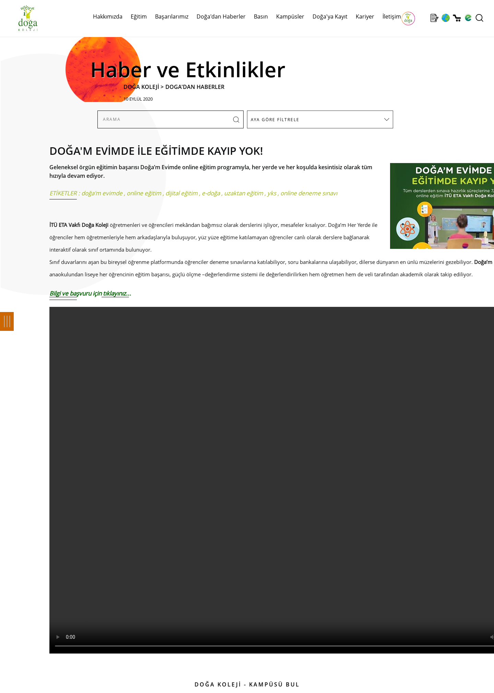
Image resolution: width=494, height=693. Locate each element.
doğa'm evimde (101, 193)
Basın (261, 16)
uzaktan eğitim (243, 193)
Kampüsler (290, 16)
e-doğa (211, 193)
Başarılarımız (171, 16)
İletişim (392, 16)
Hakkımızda (107, 16)
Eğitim (139, 16)
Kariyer (365, 16)
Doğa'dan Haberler (221, 16)
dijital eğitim (181, 193)
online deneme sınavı (308, 193)
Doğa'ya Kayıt (330, 16)
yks (271, 193)
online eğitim (144, 193)
